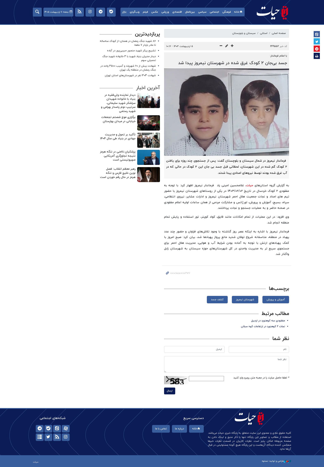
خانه (238, 12)
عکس (154, 12)
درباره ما (179, 429)
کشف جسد (217, 299)
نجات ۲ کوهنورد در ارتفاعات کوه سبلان (263, 326)
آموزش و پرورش (276, 299)
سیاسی (202, 12)
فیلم (145, 12)
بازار (124, 12)
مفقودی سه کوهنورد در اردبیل (268, 321)
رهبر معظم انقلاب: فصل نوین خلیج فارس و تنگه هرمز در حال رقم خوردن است (118, 173)
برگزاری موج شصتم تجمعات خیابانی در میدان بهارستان (118, 119)
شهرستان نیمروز (245, 299)
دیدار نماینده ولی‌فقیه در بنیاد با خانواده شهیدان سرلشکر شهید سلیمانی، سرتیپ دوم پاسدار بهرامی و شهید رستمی (118, 103)
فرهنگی (226, 12)
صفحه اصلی (279, 33)
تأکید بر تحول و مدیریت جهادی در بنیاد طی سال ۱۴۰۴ (118, 137)
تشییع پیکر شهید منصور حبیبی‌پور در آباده (131, 51)
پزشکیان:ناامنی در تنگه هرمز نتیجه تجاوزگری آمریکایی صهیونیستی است (118, 156)
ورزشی (165, 12)
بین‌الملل (190, 12)
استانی (263, 33)
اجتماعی (214, 12)
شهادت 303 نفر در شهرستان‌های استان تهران (130, 75)
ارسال (170, 391)
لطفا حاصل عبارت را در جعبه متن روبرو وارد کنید (261, 378)
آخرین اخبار (148, 87)
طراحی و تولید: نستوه (276, 461)
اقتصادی (177, 12)
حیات (272, 12)
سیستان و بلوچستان (244, 33)
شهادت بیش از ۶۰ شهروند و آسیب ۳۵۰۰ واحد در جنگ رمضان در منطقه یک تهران (128, 68)
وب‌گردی (134, 12)
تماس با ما (161, 429)
